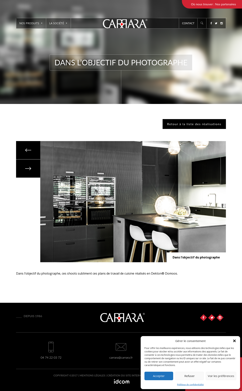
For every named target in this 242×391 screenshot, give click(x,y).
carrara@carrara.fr (121, 357)
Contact (188, 23)
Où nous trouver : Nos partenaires (213, 4)
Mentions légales (92, 375)
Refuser (189, 376)
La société (58, 23)
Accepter (159, 376)
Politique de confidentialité (190, 384)
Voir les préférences (221, 376)
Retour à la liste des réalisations (194, 124)
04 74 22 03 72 (51, 357)
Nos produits (31, 23)
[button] (234, 341)
